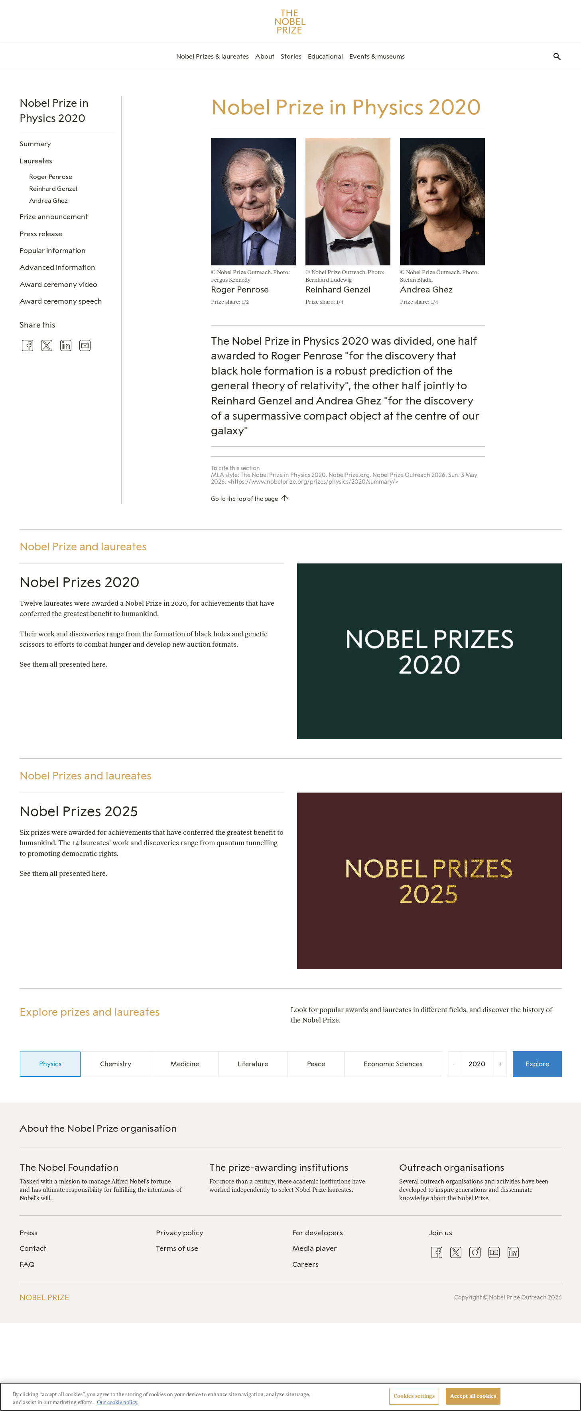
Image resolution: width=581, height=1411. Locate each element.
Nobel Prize (44, 1297)
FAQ (27, 1264)
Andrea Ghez (48, 200)
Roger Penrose (50, 177)
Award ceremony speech (61, 301)
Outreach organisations (451, 1167)
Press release (41, 234)
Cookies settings (414, 1396)
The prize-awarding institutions (279, 1167)
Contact (33, 1248)
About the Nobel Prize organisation (98, 1128)
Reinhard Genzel (53, 188)
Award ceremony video (58, 284)
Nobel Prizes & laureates (212, 56)
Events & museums (377, 56)
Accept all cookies (473, 1396)
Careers (305, 1264)
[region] (290, 1397)
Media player (314, 1248)
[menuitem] (212, 56)
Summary (35, 143)
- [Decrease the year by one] (454, 1064)
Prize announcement (54, 216)
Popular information (53, 250)
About (264, 56)
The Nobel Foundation (69, 1167)
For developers (317, 1232)
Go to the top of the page (244, 498)
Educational (325, 56)
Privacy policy (179, 1232)
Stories (291, 56)
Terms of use (177, 1248)
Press (28, 1232)
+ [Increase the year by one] (500, 1064)
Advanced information (57, 267)
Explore (537, 1064)
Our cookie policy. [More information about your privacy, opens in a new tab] (117, 1402)
